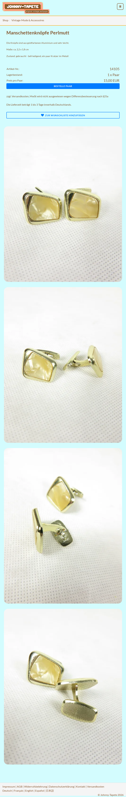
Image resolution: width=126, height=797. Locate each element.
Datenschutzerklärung (61, 786)
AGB (19, 786)
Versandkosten (20, 96)
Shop (5, 20)
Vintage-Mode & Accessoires (27, 20)
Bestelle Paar (63, 86)
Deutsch (7, 790)
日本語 (50, 790)
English (29, 790)
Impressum (8, 786)
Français (18, 790)
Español (39, 790)
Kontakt (80, 786)
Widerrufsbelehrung (35, 786)
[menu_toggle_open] (120, 6)
